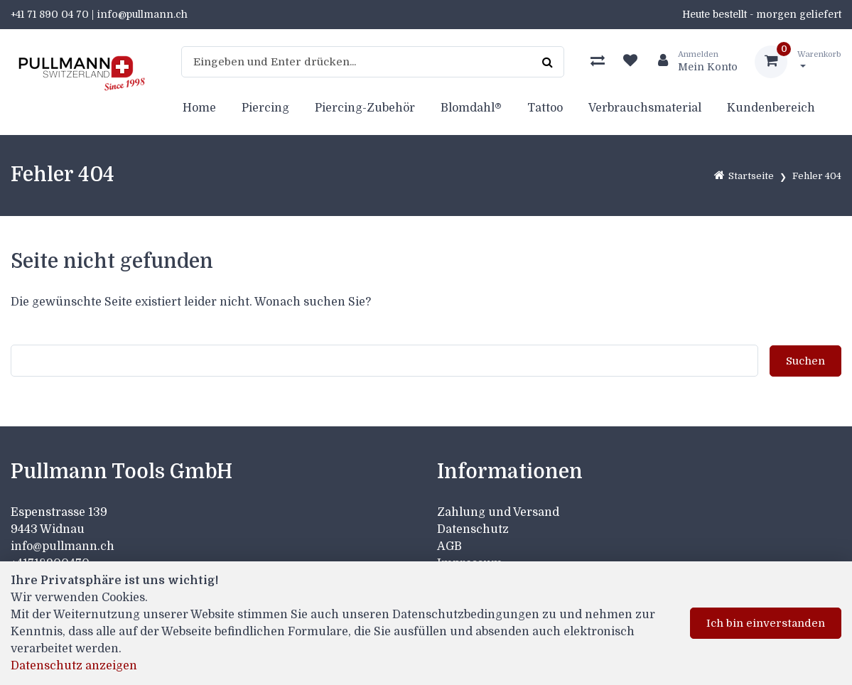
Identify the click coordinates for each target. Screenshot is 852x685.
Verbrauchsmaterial (644, 108)
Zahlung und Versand (498, 512)
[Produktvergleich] (597, 61)
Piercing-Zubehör (365, 108)
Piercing (265, 108)
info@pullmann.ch (64, 546)
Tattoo (545, 108)
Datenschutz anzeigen (74, 665)
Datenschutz (473, 529)
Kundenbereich (771, 108)
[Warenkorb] (798, 61)
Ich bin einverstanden (765, 623)
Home (199, 108)
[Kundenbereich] (692, 61)
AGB (449, 546)
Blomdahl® (471, 108)
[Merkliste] (630, 61)
